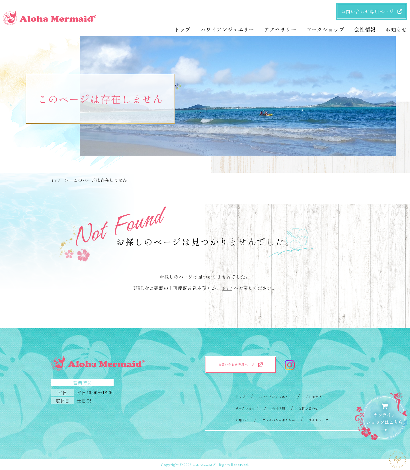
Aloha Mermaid (202, 464)
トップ (58, 180)
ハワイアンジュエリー (272, 396)
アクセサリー (324, 396)
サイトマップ (329, 419)
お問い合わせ (314, 407)
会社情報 (277, 407)
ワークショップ (237, 407)
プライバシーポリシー (277, 419)
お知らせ (229, 419)
